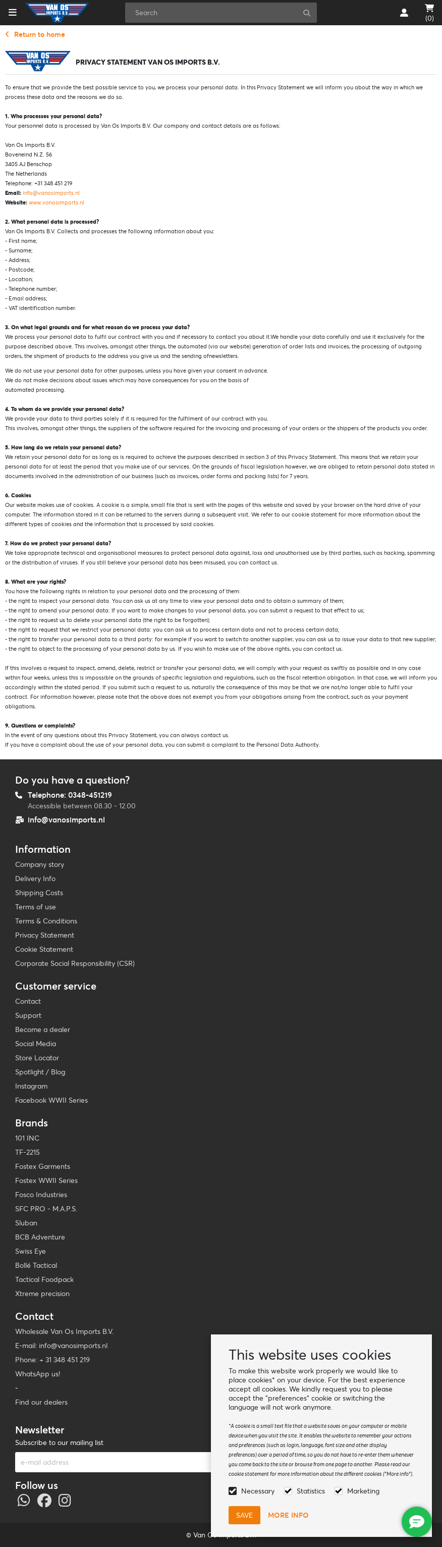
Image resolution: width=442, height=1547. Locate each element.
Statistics (311, 1491)
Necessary (257, 1491)
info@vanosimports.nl (51, 192)
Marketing (363, 1491)
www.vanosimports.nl (56, 202)
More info (288, 1515)
